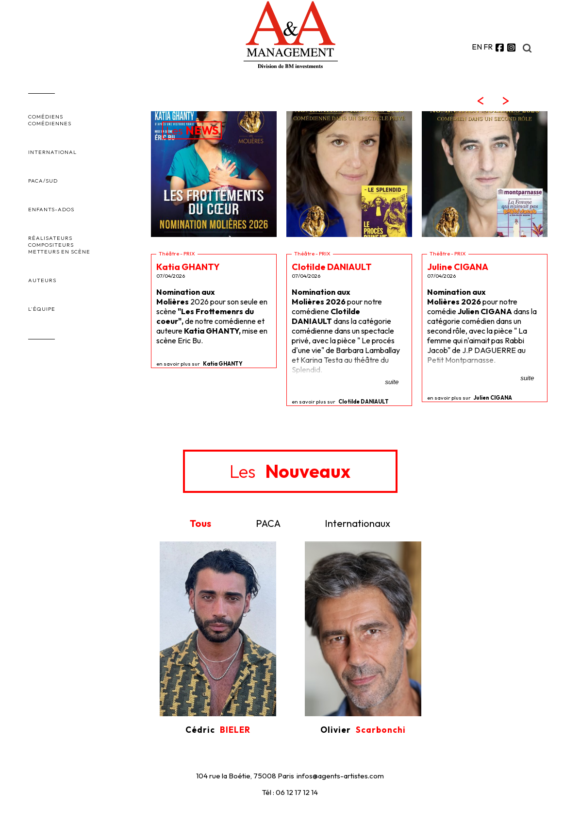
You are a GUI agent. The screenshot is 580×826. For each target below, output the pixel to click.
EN (477, 46)
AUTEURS (42, 280)
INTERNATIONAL (52, 152)
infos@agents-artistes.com (340, 775)
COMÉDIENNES (49, 123)
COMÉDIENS (45, 116)
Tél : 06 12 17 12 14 (290, 792)
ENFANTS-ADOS (51, 209)
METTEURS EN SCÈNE (59, 251)
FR (488, 46)
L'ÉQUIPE (41, 308)
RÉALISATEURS (50, 238)
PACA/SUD (43, 180)
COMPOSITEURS (51, 244)
